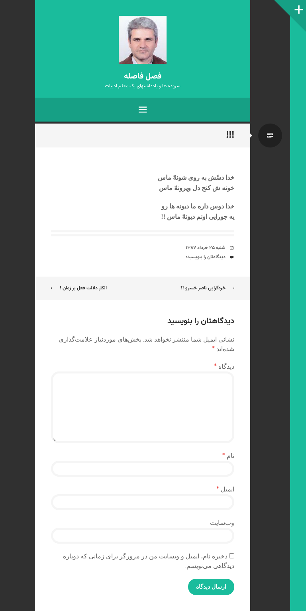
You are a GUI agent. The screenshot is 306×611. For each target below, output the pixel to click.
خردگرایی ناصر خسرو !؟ (207, 288)
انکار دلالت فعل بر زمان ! (79, 288)
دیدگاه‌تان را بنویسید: (206, 257)
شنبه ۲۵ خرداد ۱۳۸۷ (206, 247)
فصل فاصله (142, 76)
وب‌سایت (222, 523)
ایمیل (225, 489)
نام (228, 456)
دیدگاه (224, 366)
